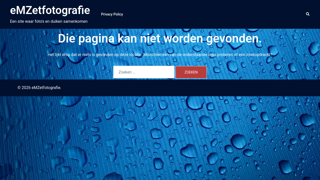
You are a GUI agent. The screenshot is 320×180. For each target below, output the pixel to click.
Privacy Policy (112, 14)
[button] (308, 14)
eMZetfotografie (50, 10)
